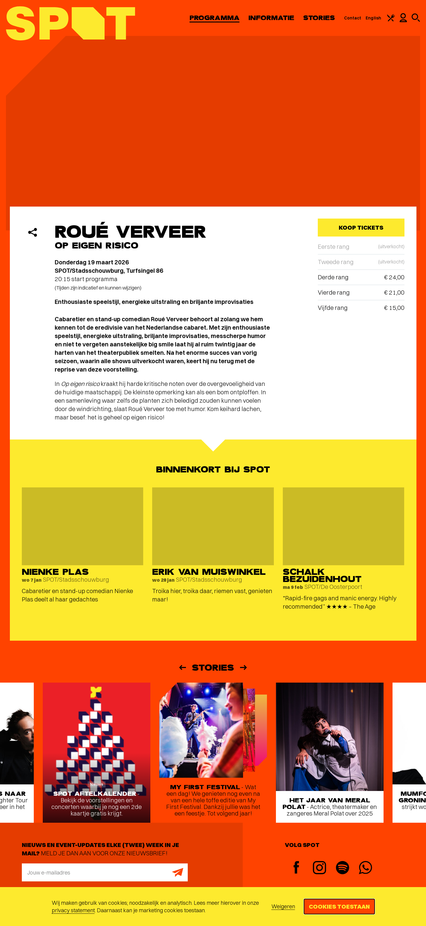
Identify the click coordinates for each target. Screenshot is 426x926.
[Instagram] (319, 868)
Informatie (271, 17)
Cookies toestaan (339, 906)
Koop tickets (361, 227)
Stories (319, 17)
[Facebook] (296, 868)
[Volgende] (244, 667)
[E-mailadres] (105, 872)
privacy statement (73, 910)
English (373, 18)
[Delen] (32, 232)
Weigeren (283, 906)
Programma (214, 17)
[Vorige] (182, 667)
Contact (352, 18)
